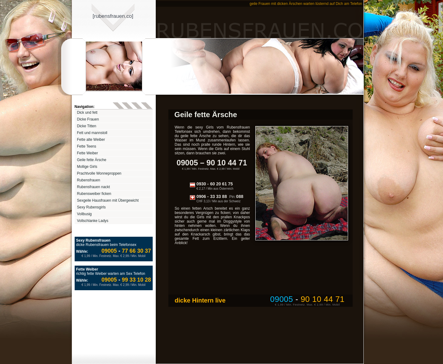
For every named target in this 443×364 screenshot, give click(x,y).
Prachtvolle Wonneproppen (99, 173)
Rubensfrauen (88, 180)
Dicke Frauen (88, 119)
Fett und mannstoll (92, 133)
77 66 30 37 (134, 251)
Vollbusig (84, 214)
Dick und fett (87, 112)
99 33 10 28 (134, 280)
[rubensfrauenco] (113, 16)
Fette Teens (86, 146)
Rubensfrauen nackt (93, 187)
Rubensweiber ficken (94, 194)
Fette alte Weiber (91, 139)
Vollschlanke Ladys (92, 221)
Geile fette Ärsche (91, 160)
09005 (109, 251)
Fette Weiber (87, 153)
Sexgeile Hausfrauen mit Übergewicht (108, 200)
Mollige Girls (87, 166)
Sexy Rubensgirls (91, 207)
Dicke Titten (86, 126)
